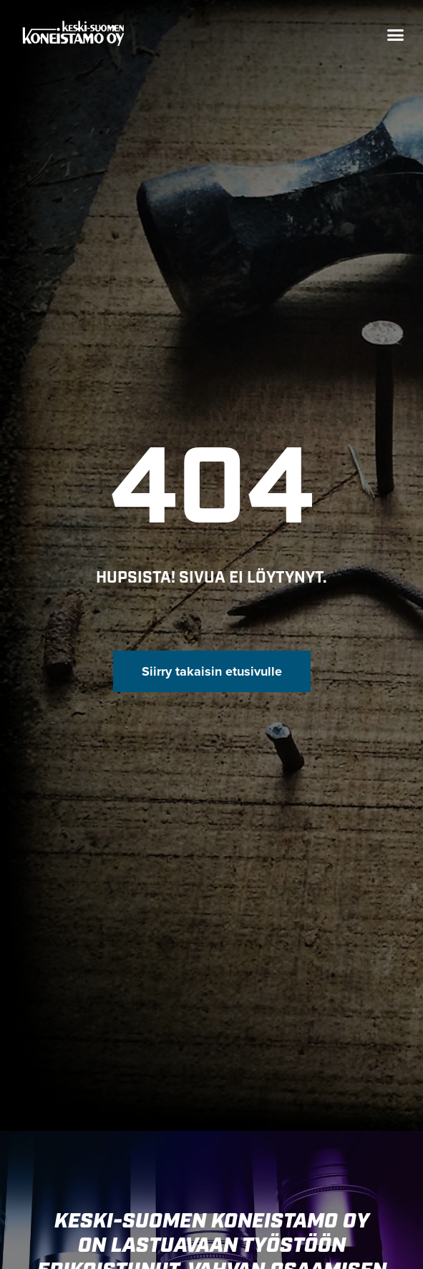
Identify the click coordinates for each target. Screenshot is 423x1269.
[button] (395, 35)
